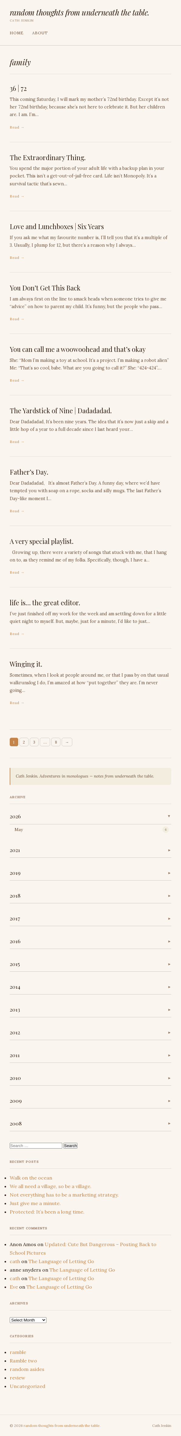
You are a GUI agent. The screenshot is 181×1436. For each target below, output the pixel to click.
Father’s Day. (29, 472)
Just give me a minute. (35, 1203)
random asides (27, 1369)
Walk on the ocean (31, 1178)
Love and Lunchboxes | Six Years (57, 226)
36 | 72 (18, 88)
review (17, 1378)
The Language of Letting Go (61, 1261)
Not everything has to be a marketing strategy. (64, 1195)
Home (17, 33)
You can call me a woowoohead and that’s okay (78, 349)
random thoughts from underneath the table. (79, 12)
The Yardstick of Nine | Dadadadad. (61, 410)
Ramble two (23, 1361)
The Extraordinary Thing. (48, 157)
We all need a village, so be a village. (50, 1186)
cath (15, 1261)
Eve (14, 1287)
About (40, 33)
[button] (90, 816)
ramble (18, 1352)
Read (14, 127)
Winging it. (26, 664)
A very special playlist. (41, 541)
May (19, 829)
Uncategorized (27, 1386)
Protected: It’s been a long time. (47, 1212)
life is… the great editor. (45, 602)
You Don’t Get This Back (45, 287)
